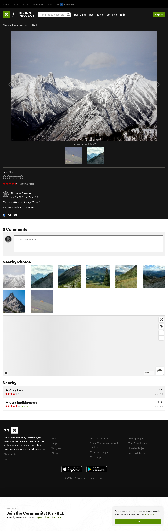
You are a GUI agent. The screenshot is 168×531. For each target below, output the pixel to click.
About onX (10, 454)
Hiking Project (136, 438)
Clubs (54, 453)
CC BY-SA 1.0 (27, 207)
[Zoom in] (161, 332)
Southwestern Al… (21, 25)
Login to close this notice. (48, 517)
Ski (50, 4)
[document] (138, 517)
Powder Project (136, 448)
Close (138, 521)
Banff (34, 25)
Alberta (6, 25)
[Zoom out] (161, 337)
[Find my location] (161, 326)
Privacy (100, 478)
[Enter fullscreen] (161, 319)
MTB (16, 4)
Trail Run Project (137, 443)
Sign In (159, 14)
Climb (6, 4)
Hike (25, 4)
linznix (11, 207)
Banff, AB (33, 197)
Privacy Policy (150, 514)
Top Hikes (111, 14)
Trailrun (38, 4)
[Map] (84, 346)
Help (54, 443)
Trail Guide (80, 14)
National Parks (136, 453)
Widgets (56, 448)
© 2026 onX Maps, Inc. (75, 478)
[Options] (160, 371)
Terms (91, 478)
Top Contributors (99, 438)
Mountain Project (100, 452)
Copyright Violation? (84, 143)
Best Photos (96, 14)
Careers (8, 458)
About (54, 438)
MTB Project (97, 457)
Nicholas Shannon (21, 193)
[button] (4, 215)
